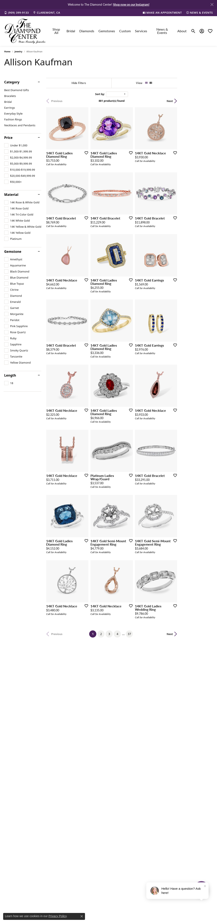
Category (12, 82)
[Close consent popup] (81, 916)
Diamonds (86, 31)
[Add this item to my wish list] (97, 164)
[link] (16, 12)
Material (11, 194)
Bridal (71, 31)
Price (8, 137)
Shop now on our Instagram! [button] (131, 4)
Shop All (56, 31)
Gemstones (106, 31)
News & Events (162, 31)
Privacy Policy (57, 916)
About (182, 31)
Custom (125, 31)
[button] (193, 31)
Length (10, 375)
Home (7, 51)
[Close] (211, 4)
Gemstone (12, 251)
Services (141, 31)
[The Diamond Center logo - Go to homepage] (25, 31)
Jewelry (18, 51)
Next (205, 101)
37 (147, 709)
